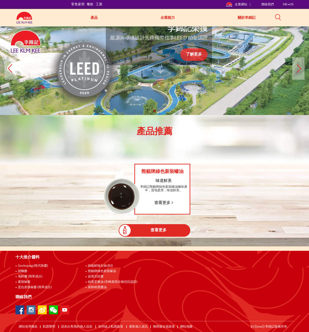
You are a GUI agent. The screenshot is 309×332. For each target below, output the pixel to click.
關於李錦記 (247, 17)
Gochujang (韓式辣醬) (33, 265)
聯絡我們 (267, 4)
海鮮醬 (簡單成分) (30, 276)
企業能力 (168, 17)
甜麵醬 (22, 271)
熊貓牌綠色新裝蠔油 (102, 271)
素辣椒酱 (24, 281)
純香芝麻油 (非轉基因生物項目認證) (112, 281)
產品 (94, 17)
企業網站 (237, 4)
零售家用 (78, 4)
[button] (295, 17)
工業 (99, 4)
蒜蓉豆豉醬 (96, 276)
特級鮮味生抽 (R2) (100, 265)
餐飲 (90, 4)
